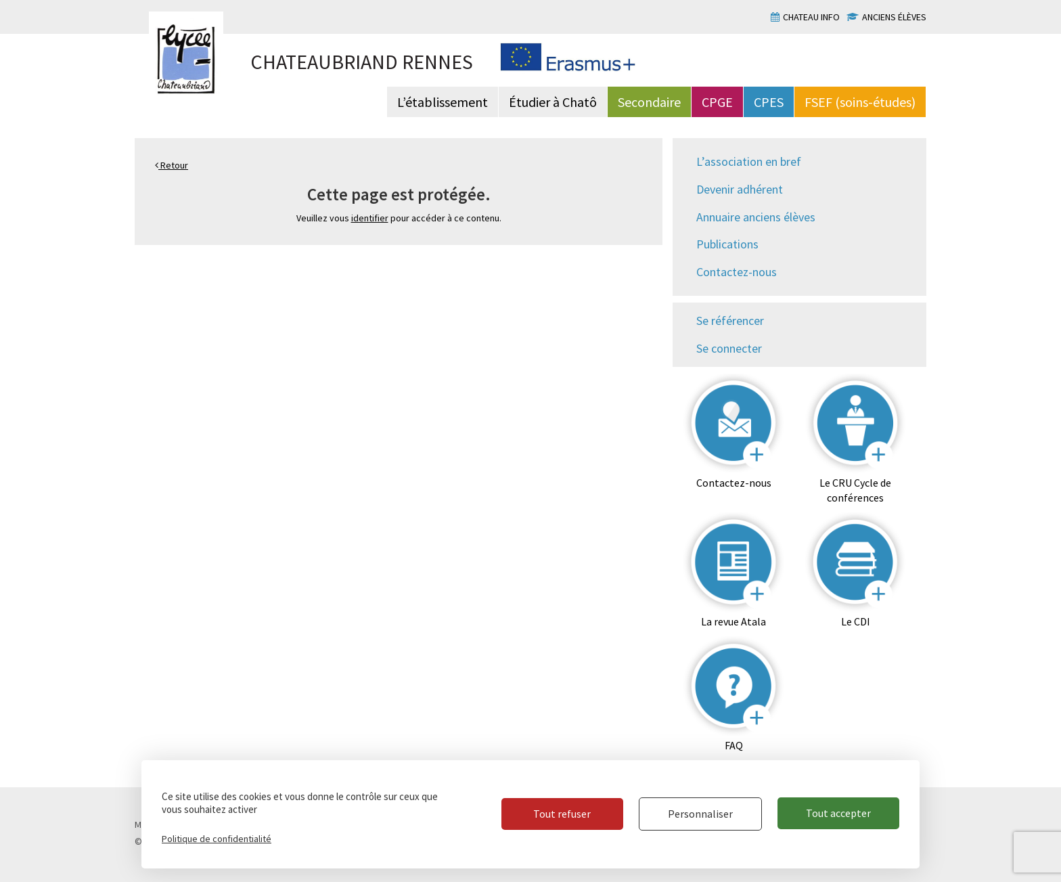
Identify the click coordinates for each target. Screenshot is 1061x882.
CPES (769, 101)
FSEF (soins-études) (860, 101)
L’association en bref (748, 161)
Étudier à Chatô (553, 101)
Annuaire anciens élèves (755, 217)
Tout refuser (560, 813)
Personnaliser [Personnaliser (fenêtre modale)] (699, 813)
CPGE (717, 101)
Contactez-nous (736, 272)
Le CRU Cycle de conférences (855, 490)
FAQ (734, 745)
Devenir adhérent (739, 189)
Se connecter (729, 348)
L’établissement (442, 101)
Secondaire (649, 101)
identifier (369, 218)
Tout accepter (838, 813)
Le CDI (855, 621)
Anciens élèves (894, 17)
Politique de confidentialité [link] (216, 839)
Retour (171, 165)
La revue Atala (733, 621)
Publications (727, 244)
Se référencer (730, 320)
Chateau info (811, 17)
